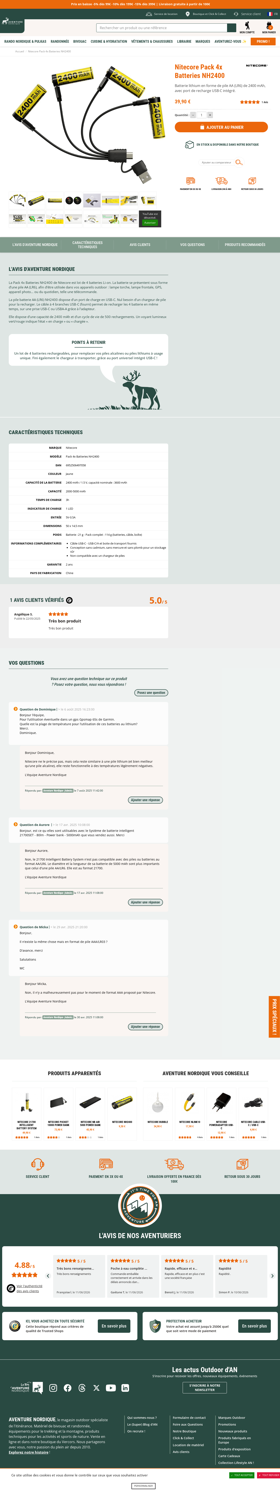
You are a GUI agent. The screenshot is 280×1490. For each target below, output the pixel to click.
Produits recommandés (245, 244)
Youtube (110, 1388)
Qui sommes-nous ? (142, 1418)
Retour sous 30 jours (252, 189)
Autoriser (150, 222)
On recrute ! (136, 1431)
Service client (37, 1177)
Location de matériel (188, 1445)
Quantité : (182, 115)
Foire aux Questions (188, 1424)
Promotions (227, 1424)
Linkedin (125, 1388)
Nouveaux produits (232, 1431)
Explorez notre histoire (28, 1452)
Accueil (19, 51)
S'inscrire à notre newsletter (204, 1387)
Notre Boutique (184, 1431)
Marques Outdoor (231, 1418)
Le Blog (26, 1388)
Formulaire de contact (189, 1418)
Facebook (67, 1388)
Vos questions (192, 244)
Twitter (96, 1388)
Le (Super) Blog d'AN (142, 1424)
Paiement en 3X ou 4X (190, 189)
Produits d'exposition (234, 1449)
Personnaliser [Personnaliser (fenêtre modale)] (143, 1486)
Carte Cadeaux (229, 1456)
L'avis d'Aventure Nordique (35, 244)
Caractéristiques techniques (87, 244)
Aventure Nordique (32, 1419)
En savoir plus (114, 1326)
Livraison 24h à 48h (221, 189)
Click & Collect (183, 1438)
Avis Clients (140, 244)
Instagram (53, 1388)
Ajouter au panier (224, 127)
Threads (82, 1388)
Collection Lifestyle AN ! (236, 1463)
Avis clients (181, 1452)
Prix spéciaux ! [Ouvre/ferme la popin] (274, 1017)
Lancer (231, 27)
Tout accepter (242, 1475)
